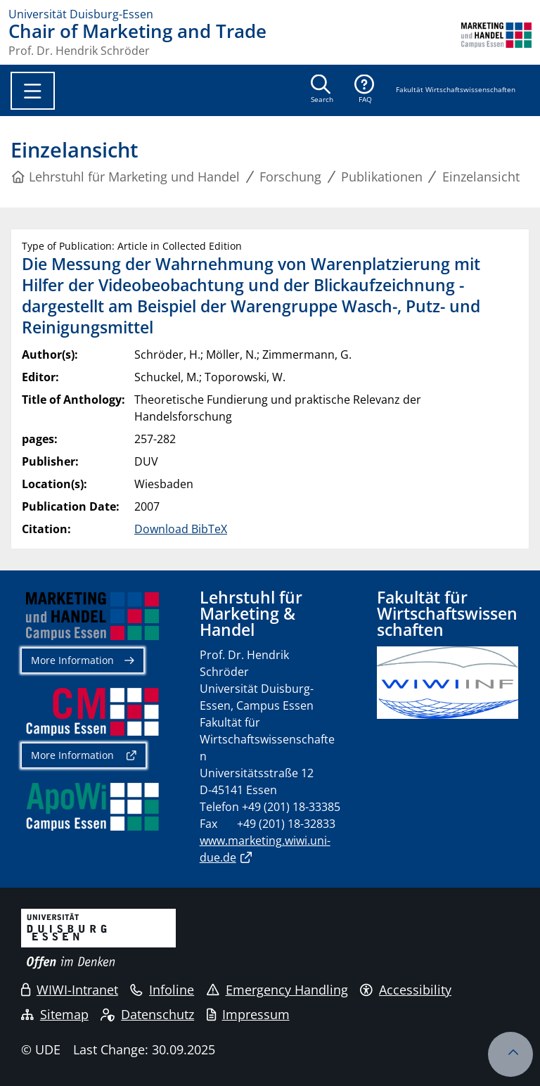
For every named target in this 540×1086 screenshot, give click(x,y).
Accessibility (405, 989)
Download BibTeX (180, 529)
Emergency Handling (277, 989)
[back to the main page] (496, 39)
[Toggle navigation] (33, 91)
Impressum (248, 1014)
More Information (72, 660)
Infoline (162, 989)
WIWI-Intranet (69, 989)
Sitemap (55, 1014)
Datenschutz (147, 1014)
